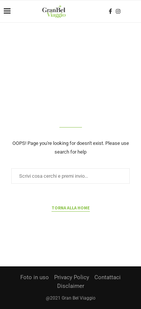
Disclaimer (70, 286)
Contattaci (107, 277)
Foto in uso (34, 277)
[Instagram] (118, 11)
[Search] (133, 11)
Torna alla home (71, 208)
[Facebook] (110, 11)
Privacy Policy (71, 277)
